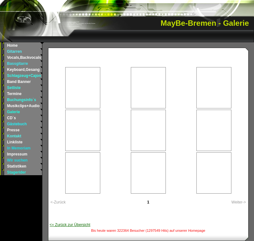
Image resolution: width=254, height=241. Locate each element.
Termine (14, 94)
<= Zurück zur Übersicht (70, 225)
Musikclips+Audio (23, 106)
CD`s (11, 118)
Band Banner (19, 81)
